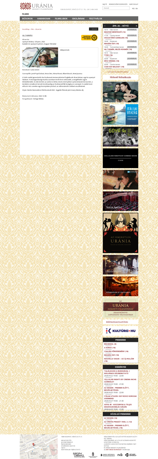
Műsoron (27, 18)
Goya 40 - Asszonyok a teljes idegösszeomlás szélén (118, 405)
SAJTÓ (104, 4)
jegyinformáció (67, 442)
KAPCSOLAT (133, 4)
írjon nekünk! (66, 444)
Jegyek (121, 14)
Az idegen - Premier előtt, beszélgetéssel (116, 389)
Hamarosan (43, 18)
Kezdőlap (26, 29)
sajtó (63, 448)
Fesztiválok (95, 18)
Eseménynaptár (105, 14)
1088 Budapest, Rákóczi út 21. (71, 9)
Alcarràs (38, 29)
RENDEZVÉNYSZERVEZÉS (118, 4)
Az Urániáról (63, 14)
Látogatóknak (83, 14)
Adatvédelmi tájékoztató (70, 450)
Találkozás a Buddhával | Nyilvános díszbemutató (117, 372)
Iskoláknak (78, 18)
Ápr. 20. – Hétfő (121, 26)
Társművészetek (42, 14)
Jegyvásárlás (132, 29)
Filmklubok (61, 18)
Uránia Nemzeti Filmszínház (118, 72)
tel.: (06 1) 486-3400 (91, 9)
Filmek (25, 14)
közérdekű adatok (68, 446)
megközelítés (66, 440)
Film (32, 29)
